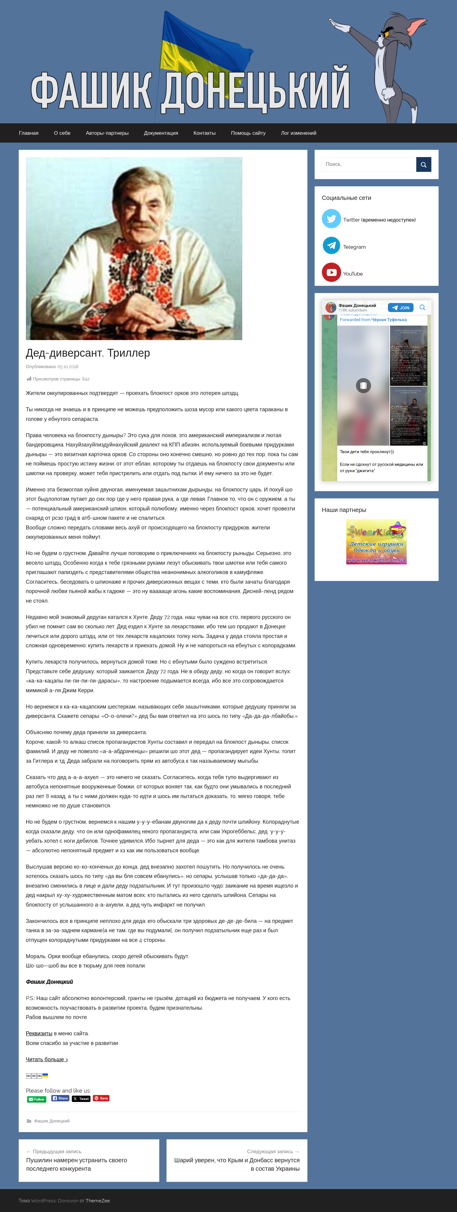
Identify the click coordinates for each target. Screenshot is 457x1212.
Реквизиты (39, 1033)
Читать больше (45, 1059)
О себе (62, 133)
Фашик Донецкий (52, 1121)
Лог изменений (298, 133)
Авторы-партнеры (107, 133)
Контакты (205, 133)
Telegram (354, 247)
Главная (29, 133)
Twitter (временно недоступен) (379, 220)
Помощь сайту (248, 133)
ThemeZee (98, 1201)
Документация (161, 133)
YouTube (353, 274)
